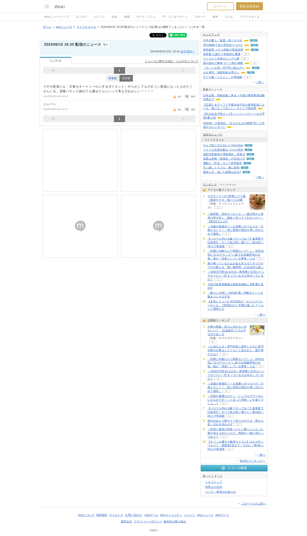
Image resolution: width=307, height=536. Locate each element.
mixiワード (222, 515)
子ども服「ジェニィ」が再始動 (222, 77)
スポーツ (200, 16)
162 (246, 172)
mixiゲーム (152, 515)
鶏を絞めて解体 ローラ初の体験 (223, 63)
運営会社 (126, 521)
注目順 (126, 78)
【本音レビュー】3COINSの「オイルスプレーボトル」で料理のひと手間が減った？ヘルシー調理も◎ (236, 305)
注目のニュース (213, 134)
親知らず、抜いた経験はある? (222, 172)
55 (247, 163)
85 (244, 167)
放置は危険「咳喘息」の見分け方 (224, 158)
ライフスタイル (250, 16)
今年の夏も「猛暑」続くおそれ (222, 40)
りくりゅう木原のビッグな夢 (221, 58)
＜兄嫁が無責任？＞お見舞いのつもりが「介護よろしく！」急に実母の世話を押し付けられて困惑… (236, 230)
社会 (114, 16)
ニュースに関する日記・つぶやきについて (171, 61)
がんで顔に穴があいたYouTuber (223, 145)
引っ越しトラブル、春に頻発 (221, 167)
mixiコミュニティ (171, 515)
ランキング (210, 184)
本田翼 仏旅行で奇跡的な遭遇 (222, 54)
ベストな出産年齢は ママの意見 (223, 149)
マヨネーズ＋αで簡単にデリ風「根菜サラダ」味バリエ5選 (227, 198)
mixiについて (86, 515)
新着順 (113, 78)
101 (254, 40)
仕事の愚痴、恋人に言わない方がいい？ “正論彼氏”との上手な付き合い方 (227, 330)
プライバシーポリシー (148, 521)
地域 (127, 16)
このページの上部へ (253, 503)
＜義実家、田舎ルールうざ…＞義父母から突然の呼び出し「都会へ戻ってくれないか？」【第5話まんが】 (236, 217)
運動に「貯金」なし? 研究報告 (222, 163)
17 (244, 59)
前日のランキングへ (252, 460)
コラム (229, 16)
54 (248, 150)
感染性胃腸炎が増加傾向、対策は (224, 154)
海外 (215, 16)
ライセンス (116, 515)
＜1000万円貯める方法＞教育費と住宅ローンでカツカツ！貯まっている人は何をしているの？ (236, 275)
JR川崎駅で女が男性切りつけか (223, 45)
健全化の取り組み (175, 521)
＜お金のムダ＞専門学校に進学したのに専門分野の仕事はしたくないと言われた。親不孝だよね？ (236, 350)
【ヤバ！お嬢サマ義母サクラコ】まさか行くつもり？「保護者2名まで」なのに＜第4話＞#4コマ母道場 (236, 445)
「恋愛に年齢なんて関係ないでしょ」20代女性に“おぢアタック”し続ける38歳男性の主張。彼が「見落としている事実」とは (236, 254)
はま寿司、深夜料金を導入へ (221, 72)
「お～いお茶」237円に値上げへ (224, 67)
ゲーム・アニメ (146, 16)
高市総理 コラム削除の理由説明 (223, 49)
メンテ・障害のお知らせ (220, 491)
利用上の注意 (213, 487)
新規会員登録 (249, 6)
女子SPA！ (188, 51)
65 (248, 145)
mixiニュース (64, 27)
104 (254, 45)
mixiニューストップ (56, 16)
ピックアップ (211, 34)
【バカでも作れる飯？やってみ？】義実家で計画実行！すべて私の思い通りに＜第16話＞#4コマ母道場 (236, 242)
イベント (189, 515)
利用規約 (101, 515)
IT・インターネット (175, 16)
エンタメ (81, 16)
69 (254, 50)
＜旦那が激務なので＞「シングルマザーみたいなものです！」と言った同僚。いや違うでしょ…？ (236, 399)
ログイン (220, 6)
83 (251, 72)
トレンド (99, 16)
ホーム (47, 27)
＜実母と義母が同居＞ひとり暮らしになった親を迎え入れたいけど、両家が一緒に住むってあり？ (236, 433)
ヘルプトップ (213, 482)
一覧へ (260, 82)
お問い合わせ (133, 515)
